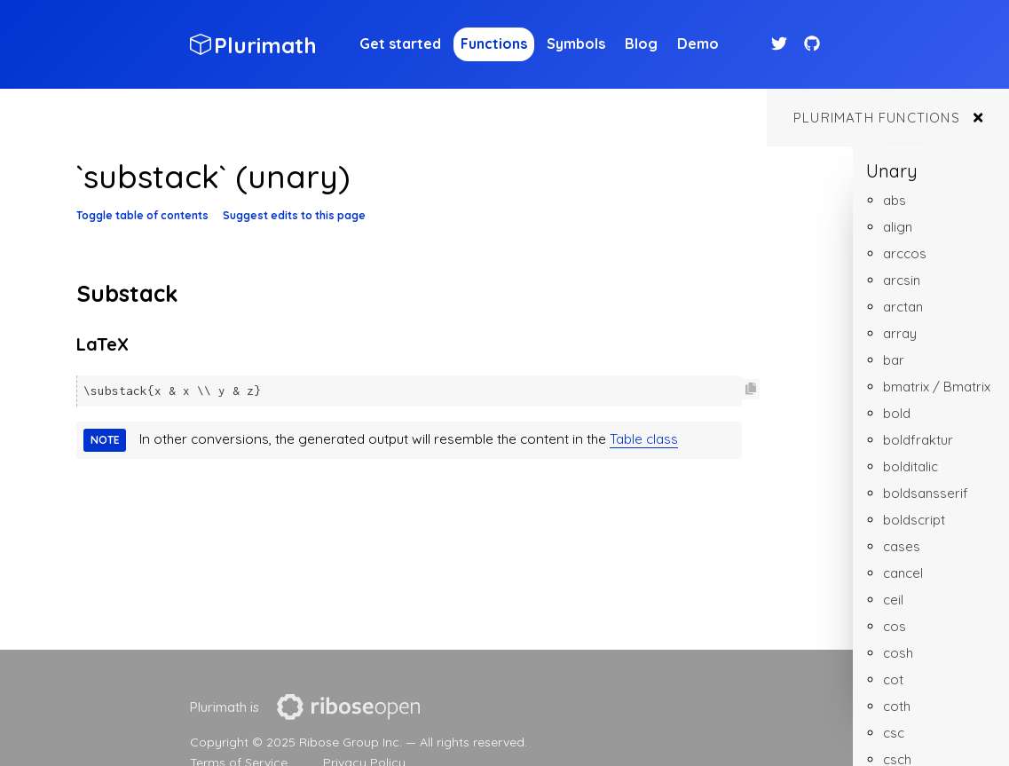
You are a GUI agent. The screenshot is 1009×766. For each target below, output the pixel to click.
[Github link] (812, 44)
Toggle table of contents (142, 215)
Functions (494, 43)
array (900, 333)
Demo (698, 43)
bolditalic (910, 466)
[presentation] (348, 707)
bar (893, 359)
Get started (400, 43)
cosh (898, 652)
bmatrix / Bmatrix (936, 386)
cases (901, 546)
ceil (893, 599)
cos (894, 626)
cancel (903, 573)
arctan (903, 306)
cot (893, 679)
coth (896, 706)
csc (893, 732)
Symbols (576, 43)
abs (894, 200)
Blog (641, 43)
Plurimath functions (876, 117)
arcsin (901, 280)
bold (896, 413)
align (897, 226)
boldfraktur (918, 439)
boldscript (914, 519)
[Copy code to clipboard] (751, 389)
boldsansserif (925, 493)
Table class (644, 438)
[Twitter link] (781, 44)
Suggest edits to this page (294, 215)
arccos (904, 253)
